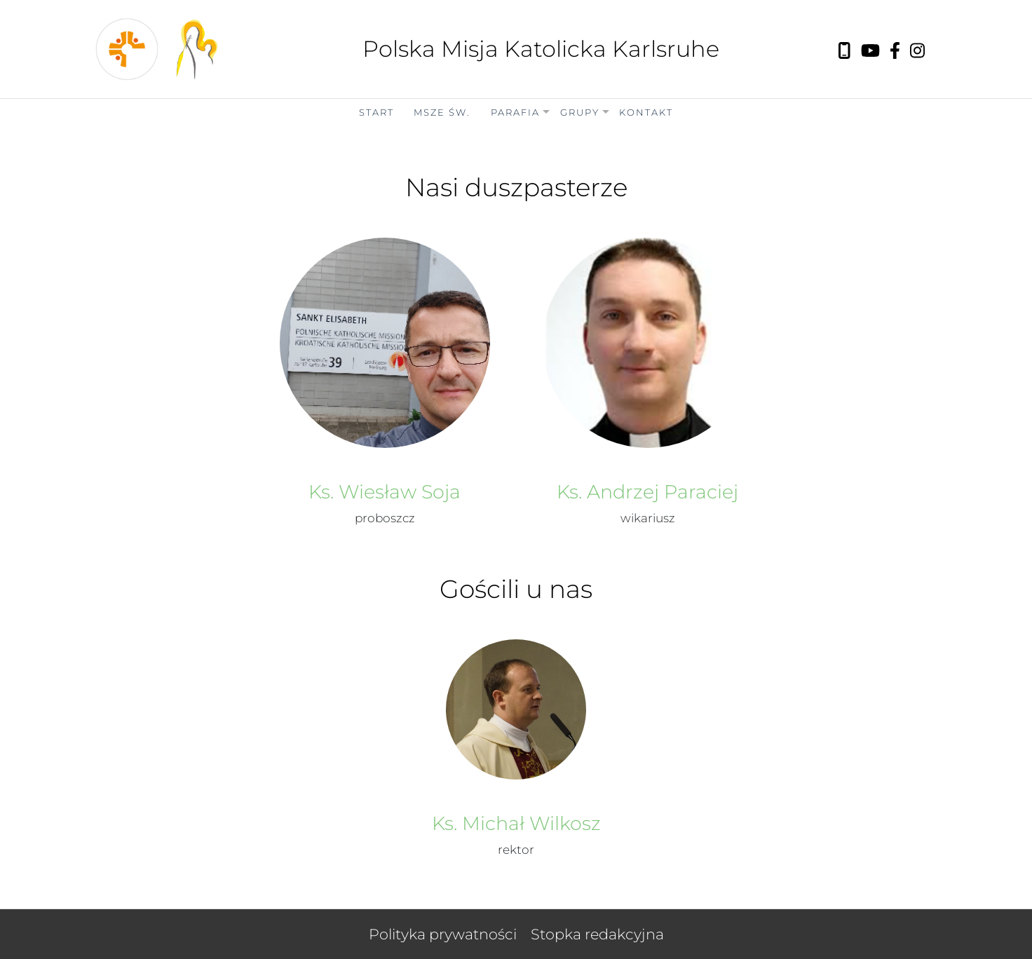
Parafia (515, 112)
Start (376, 112)
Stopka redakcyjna (597, 934)
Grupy (579, 112)
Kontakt (646, 112)
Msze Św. (442, 112)
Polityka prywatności (443, 934)
